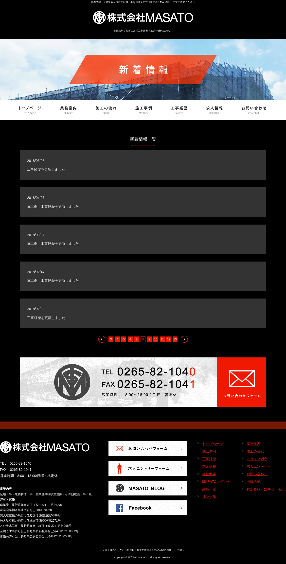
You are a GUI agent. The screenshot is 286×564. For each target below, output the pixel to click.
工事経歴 (209, 459)
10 (155, 339)
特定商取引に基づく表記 (266, 489)
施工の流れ (255, 451)
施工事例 (209, 451)
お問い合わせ (257, 474)
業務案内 (253, 444)
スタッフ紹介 (257, 459)
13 (175, 339)
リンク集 (209, 497)
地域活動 (253, 482)
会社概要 (209, 474)
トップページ (212, 444)
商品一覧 (209, 489)
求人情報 (209, 466)
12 (168, 339)
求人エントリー (259, 466)
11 (162, 339)
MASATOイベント (216, 482)
